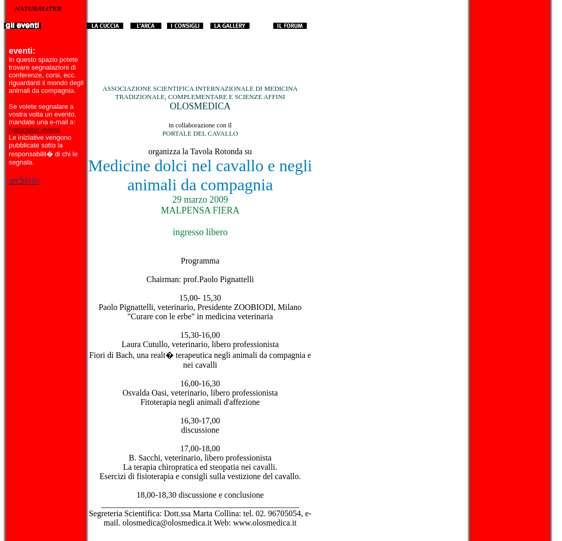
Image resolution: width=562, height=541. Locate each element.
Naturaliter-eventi (34, 130)
